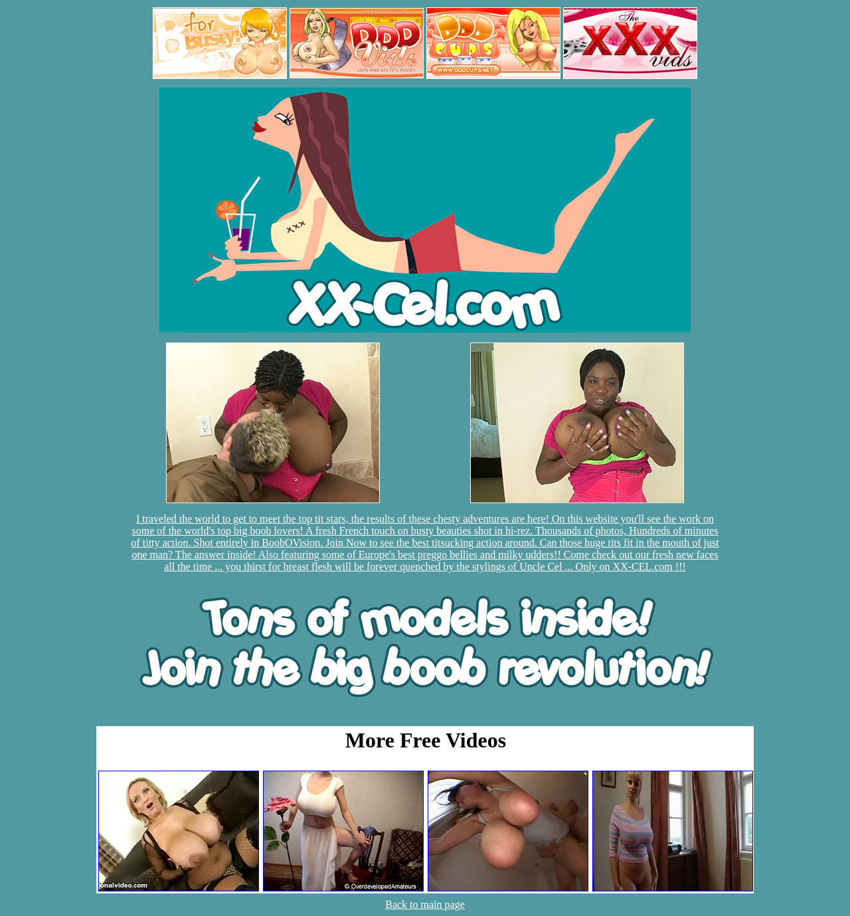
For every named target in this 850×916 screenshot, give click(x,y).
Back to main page (425, 904)
